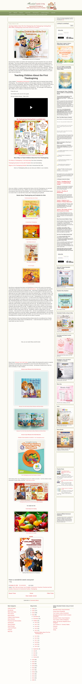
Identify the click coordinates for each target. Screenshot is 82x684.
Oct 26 (36, 626)
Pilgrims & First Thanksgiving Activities (18, 165)
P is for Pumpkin (31, 283)
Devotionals (10, 610)
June (34, 653)
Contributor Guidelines (45, 12)
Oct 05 (36, 644)
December (35, 616)
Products (10, 629)
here (63, 19)
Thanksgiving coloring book (22, 81)
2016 (33, 671)
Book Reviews (11, 615)
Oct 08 (36, 642)
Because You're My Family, (21, 362)
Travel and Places (12, 627)
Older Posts (50, 593)
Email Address (60, 33)
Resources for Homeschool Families (21, 589)
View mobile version (31, 596)
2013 (33, 678)
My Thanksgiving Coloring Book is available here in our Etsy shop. (31, 155)
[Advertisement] (21, 19)
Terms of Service (36, 12)
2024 (33, 612)
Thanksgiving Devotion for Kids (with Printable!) (20, 162)
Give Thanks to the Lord (31, 262)
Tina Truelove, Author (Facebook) (61, 613)
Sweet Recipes (11, 626)
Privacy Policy (27, 12)
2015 (33, 673)
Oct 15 (36, 638)
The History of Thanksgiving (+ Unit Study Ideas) (20, 160)
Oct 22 (36, 630)
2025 (33, 610)
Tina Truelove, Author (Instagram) (61, 619)
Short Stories (11, 613)
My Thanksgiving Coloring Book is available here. (31, 119)
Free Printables (27, 587)
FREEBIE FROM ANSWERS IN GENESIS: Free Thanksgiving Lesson (31, 437)
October (35, 620)
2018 (33, 667)
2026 (33, 608)
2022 (33, 659)
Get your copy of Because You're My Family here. (31, 369)
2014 (33, 675)
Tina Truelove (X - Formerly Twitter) (61, 624)
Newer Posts (12, 593)
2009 (33, 680)
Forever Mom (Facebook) (59, 611)
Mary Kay (10, 631)
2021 (33, 661)
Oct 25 (36, 628)
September (36, 648)
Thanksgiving (34, 589)
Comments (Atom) (34, 600)
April (34, 655)
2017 (33, 669)
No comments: (22, 585)
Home (10, 12)
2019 (33, 665)
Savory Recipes (11, 624)
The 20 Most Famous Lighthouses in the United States (66, 472)
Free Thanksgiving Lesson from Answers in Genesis (31, 475)
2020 (33, 663)
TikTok (54, 629)
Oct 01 (36, 646)
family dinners (32, 288)
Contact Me (53, 12)
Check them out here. (30, 480)
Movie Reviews (11, 619)
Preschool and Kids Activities (14, 620)
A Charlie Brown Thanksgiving (31, 239)
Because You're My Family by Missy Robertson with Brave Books (31, 406)
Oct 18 (36, 636)
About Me (15, 12)
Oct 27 (36, 624)
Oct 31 (36, 622)
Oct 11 (36, 640)
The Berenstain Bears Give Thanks (31, 218)
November (35, 618)
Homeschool (34, 587)
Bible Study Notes (12, 612)
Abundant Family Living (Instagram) (61, 618)
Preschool (40, 587)
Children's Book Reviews (13, 617)
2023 (33, 614)
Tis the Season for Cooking (31, 508)
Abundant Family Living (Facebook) (61, 609)
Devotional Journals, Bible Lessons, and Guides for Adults (37, 14)
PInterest (55, 626)
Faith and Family (19, 587)
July (34, 650)
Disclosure (21, 12)
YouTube (55, 628)
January (35, 657)
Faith (13, 587)
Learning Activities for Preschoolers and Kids (17, 14)
